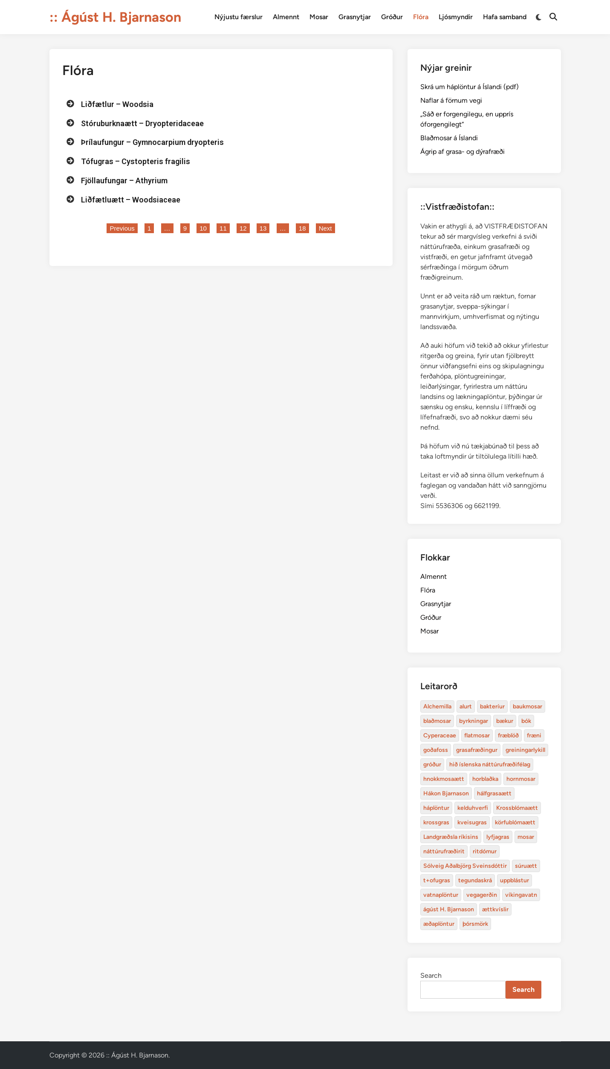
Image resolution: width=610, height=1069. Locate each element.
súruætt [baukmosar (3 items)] (526, 866)
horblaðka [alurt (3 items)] (485, 779)
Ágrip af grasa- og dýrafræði (462, 151)
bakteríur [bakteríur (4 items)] (492, 706)
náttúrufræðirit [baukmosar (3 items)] (444, 851)
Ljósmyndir (456, 17)
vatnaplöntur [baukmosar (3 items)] (440, 895)
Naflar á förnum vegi (451, 100)
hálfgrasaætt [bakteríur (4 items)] (494, 793)
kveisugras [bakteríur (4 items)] (472, 822)
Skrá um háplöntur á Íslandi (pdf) (469, 87)
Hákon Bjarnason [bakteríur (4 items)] (446, 793)
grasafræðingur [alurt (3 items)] (476, 750)
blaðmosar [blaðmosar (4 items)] (437, 721)
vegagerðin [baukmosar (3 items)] (481, 895)
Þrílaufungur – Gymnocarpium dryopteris (152, 142)
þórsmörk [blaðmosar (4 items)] (475, 923)
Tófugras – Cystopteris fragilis (135, 161)
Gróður (392, 17)
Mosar (318, 17)
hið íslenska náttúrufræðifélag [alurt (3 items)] (489, 764)
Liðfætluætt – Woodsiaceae (130, 199)
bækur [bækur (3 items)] (504, 721)
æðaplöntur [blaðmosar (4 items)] (438, 923)
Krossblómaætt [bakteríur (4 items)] (517, 808)
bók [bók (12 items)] (526, 721)
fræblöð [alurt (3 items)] (508, 735)
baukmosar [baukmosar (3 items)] (527, 706)
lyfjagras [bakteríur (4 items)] (497, 837)
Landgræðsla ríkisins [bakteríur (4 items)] (450, 837)
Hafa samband (504, 17)
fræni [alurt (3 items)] (534, 735)
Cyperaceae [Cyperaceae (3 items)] (439, 735)
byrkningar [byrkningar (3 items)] (473, 721)
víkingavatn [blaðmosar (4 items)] (521, 895)
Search (431, 975)
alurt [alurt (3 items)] (466, 706)
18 (303, 227)
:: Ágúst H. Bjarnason (115, 17)
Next (325, 228)
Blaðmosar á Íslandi (449, 138)
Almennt (286, 17)
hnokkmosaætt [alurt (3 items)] (443, 779)
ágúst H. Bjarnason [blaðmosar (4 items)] (448, 909)
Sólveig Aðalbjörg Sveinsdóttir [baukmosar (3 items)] (465, 866)
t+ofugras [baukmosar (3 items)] (436, 880)
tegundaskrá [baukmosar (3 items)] (475, 880)
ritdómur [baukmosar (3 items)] (485, 851)
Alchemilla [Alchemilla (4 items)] (437, 706)
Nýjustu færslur (238, 17)
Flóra (420, 17)
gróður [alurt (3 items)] (432, 764)
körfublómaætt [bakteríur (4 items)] (515, 822)
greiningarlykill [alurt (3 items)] (525, 750)
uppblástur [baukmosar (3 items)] (514, 880)
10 (204, 227)
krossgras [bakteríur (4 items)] (436, 822)
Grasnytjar (354, 17)
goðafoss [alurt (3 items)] (435, 750)
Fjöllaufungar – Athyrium (124, 180)
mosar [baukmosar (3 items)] (525, 837)
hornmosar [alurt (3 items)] (520, 779)
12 (244, 227)
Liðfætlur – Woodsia (117, 104)
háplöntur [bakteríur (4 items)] (436, 808)
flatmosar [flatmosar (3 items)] (477, 735)
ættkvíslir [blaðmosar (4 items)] (495, 909)
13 (264, 227)
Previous (122, 228)
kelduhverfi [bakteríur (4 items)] (472, 808)
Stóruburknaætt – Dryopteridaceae (142, 123)
